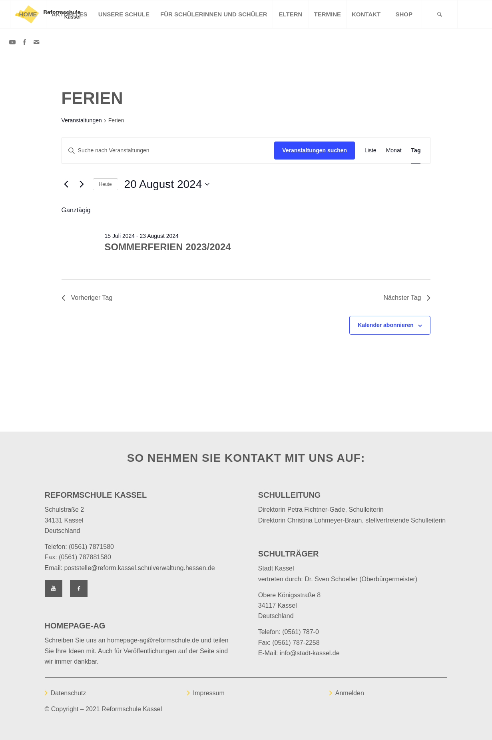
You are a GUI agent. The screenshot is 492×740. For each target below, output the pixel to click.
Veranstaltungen (82, 120)
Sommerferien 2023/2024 (168, 246)
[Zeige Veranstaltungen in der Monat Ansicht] (394, 150)
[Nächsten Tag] (82, 184)
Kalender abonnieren (385, 325)
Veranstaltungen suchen (314, 150)
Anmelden (349, 693)
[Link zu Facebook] (24, 42)
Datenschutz (68, 693)
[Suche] (440, 14)
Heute (105, 184)
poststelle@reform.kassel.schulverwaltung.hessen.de (139, 567)
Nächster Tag (406, 297)
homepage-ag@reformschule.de (153, 640)
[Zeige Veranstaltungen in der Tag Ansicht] (416, 150)
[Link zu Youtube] (12, 42)
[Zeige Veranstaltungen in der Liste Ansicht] (370, 150)
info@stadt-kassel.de (310, 653)
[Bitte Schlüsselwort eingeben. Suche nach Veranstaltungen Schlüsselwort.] (168, 150)
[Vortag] (66, 184)
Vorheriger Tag (87, 297)
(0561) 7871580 (91, 546)
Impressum (209, 693)
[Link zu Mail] (36, 42)
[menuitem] (28, 14)
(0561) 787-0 (300, 631)
